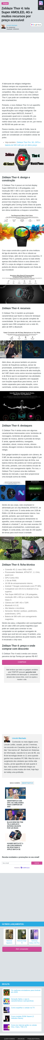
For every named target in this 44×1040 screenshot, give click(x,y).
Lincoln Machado (12, 25)
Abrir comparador (22, 949)
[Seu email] (16, 863)
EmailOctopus (26, 867)
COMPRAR (22, 662)
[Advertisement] (22, 57)
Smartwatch (27, 783)
